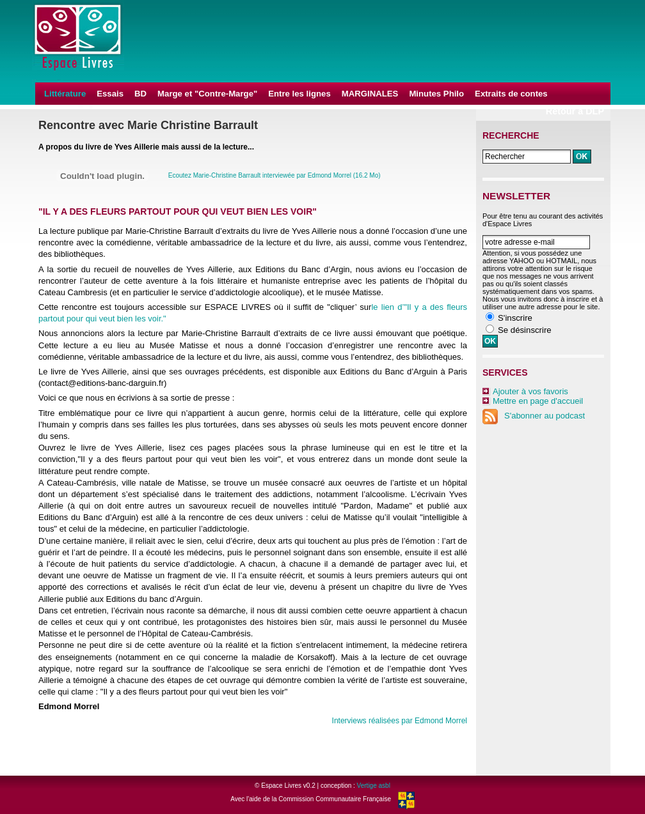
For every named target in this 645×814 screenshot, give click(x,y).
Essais (110, 93)
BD (140, 93)
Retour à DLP (575, 111)
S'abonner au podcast (533, 415)
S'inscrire (515, 318)
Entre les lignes (299, 93)
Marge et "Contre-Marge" (207, 93)
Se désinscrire (525, 330)
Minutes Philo (436, 93)
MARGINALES (370, 93)
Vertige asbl (373, 785)
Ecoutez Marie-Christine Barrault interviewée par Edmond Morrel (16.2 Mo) (274, 175)
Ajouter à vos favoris (530, 391)
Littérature (65, 93)
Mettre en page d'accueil (538, 401)
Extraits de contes (511, 93)
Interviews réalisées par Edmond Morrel (399, 720)
